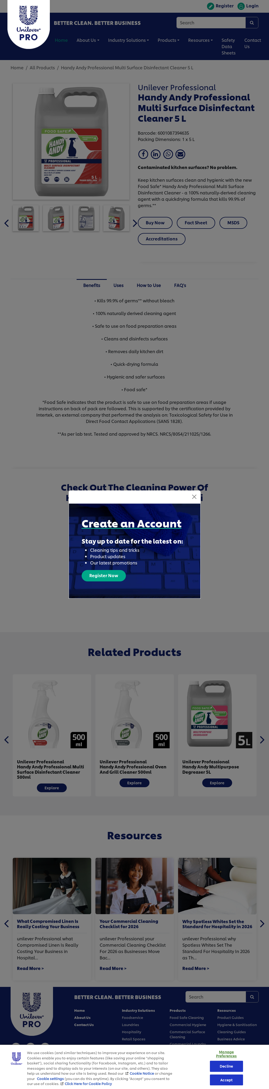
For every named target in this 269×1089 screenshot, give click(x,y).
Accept (226, 1079)
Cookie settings (50, 1078)
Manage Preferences (226, 1054)
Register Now (103, 575)
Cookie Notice (142, 1073)
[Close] (194, 497)
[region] (134, 1067)
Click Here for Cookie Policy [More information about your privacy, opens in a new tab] (88, 1083)
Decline (226, 1066)
